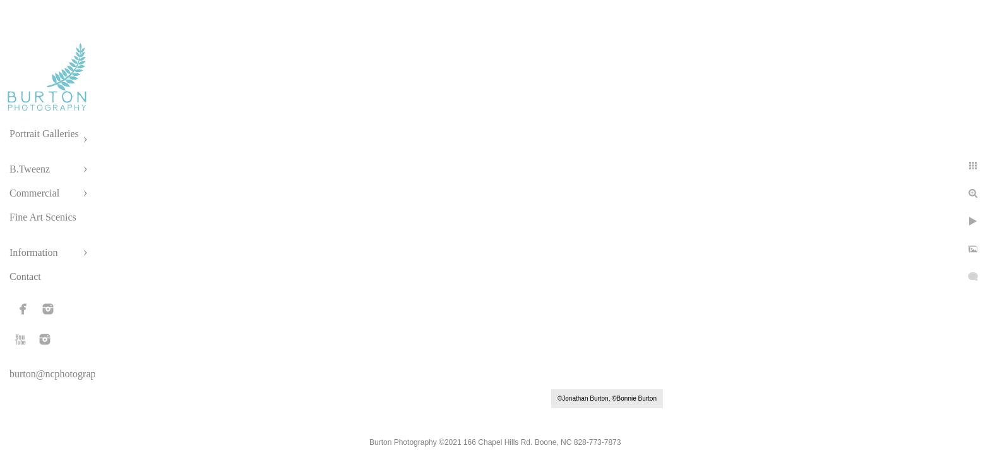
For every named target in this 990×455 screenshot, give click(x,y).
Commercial (34, 193)
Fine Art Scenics (42, 217)
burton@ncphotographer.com (68, 373)
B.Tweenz (29, 169)
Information (33, 252)
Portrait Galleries (44, 133)
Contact (25, 276)
